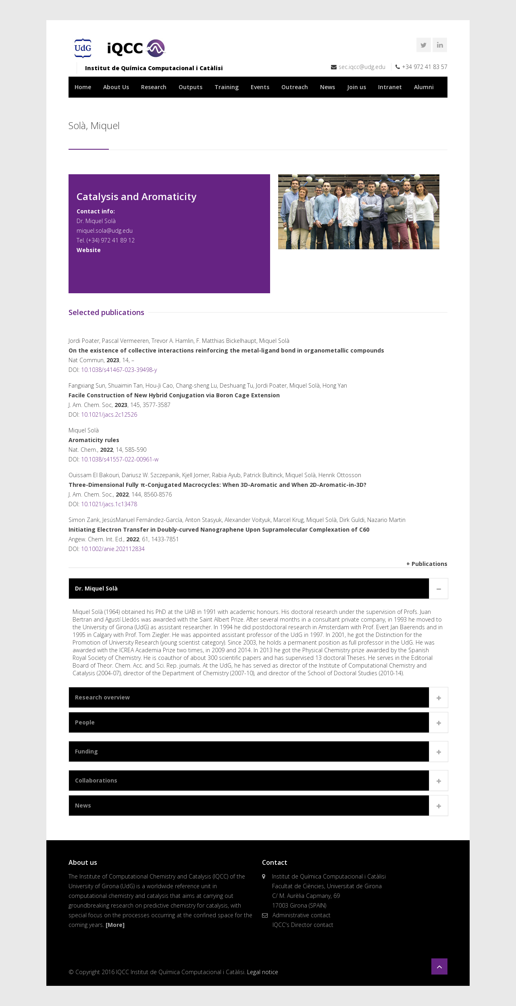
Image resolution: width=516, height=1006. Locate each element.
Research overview (102, 697)
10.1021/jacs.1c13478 (109, 504)
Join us (356, 87)
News (327, 87)
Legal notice (262, 972)
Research (153, 87)
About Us (116, 87)
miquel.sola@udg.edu (105, 230)
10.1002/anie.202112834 (113, 549)
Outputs (190, 87)
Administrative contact (302, 915)
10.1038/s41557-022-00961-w (119, 459)
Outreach (294, 87)
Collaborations (96, 780)
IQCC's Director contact (303, 925)
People (85, 722)
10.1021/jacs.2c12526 (109, 414)
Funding (86, 751)
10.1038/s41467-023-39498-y (119, 370)
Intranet (390, 87)
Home (83, 87)
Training (226, 87)
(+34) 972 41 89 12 (111, 240)
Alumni (424, 87)
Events (260, 87)
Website (89, 250)
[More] (115, 925)
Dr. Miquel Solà (96, 588)
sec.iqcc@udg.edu (362, 67)
